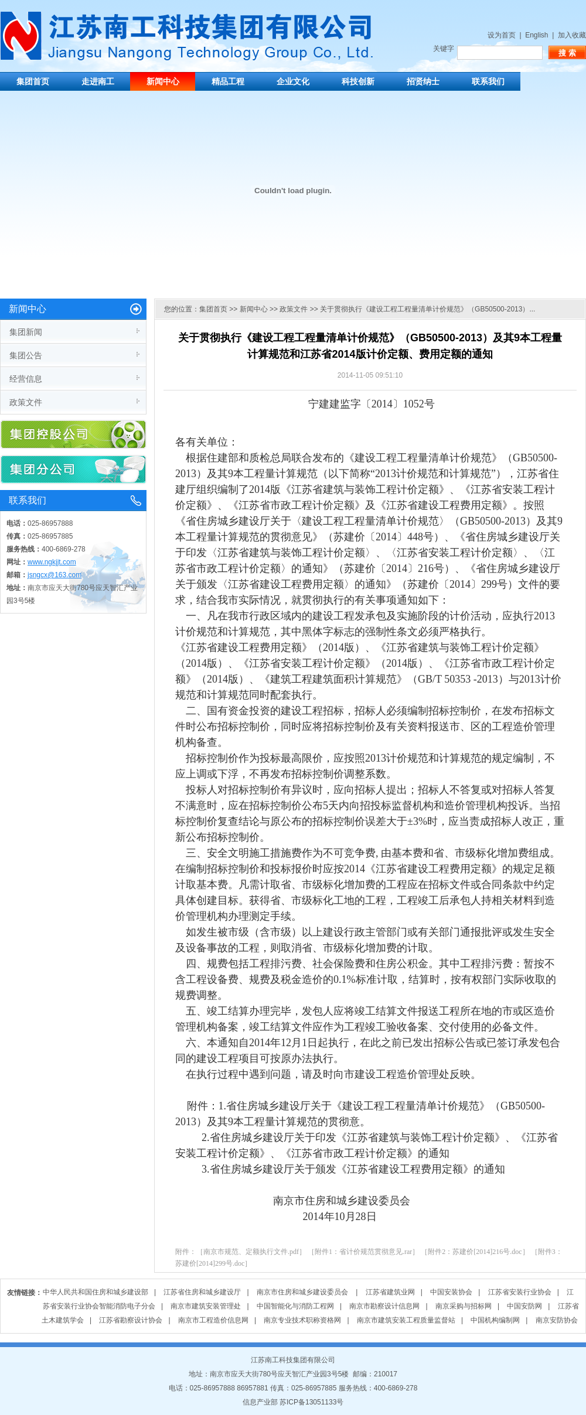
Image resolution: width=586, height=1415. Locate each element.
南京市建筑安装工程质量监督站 (406, 1320)
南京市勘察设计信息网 (384, 1306)
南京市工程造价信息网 (213, 1320)
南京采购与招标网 (463, 1306)
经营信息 (25, 378)
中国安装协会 (451, 1292)
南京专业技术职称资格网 (302, 1320)
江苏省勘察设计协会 (130, 1320)
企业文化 (293, 81)
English (536, 35)
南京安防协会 (557, 1320)
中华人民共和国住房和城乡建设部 (95, 1292)
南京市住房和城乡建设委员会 (303, 1292)
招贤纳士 (423, 81)
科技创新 (358, 81)
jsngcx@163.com (54, 575)
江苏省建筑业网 (390, 1292)
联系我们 (488, 81)
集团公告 (25, 355)
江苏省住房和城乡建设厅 (202, 1292)
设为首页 (502, 35)
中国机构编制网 (495, 1320)
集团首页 (32, 81)
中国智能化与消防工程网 (295, 1306)
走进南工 (97, 81)
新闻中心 (162, 81)
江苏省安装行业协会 (519, 1292)
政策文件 (25, 402)
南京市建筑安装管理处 (206, 1306)
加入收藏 (572, 35)
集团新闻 (25, 332)
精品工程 (228, 81)
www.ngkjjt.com (52, 562)
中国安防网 (524, 1306)
